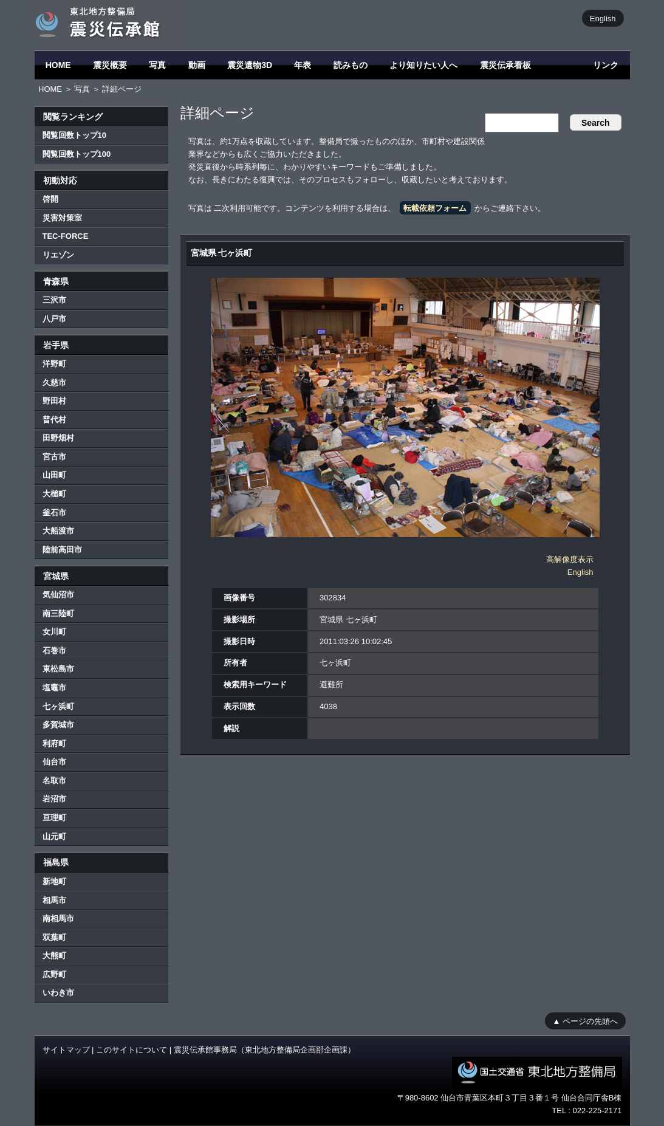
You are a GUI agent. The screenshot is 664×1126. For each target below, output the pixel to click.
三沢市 (54, 299)
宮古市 (54, 456)
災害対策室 (62, 217)
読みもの (351, 65)
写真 (157, 65)
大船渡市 (58, 530)
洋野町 (54, 363)
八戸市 (54, 318)
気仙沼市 (58, 594)
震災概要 (110, 65)
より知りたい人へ (423, 65)
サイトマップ (66, 1049)
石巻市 (54, 650)
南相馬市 (58, 918)
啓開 (50, 199)
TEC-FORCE (66, 236)
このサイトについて (131, 1049)
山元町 (54, 836)
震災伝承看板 (505, 65)
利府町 (54, 743)
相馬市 (54, 900)
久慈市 (54, 382)
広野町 (54, 974)
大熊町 (54, 955)
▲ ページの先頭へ (585, 1020)
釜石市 (54, 512)
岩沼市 (54, 798)
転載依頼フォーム (435, 208)
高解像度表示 (570, 559)
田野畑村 (58, 437)
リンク (605, 65)
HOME (58, 65)
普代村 (54, 419)
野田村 (54, 400)
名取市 (54, 780)
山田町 (54, 474)
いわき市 (58, 992)
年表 (302, 65)
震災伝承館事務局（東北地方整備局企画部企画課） (264, 1049)
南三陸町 (58, 613)
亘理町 (54, 817)
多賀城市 (58, 724)
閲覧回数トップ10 (74, 135)
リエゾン (58, 254)
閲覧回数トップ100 (77, 154)
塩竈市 (54, 687)
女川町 (54, 631)
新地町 (54, 881)
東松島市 (58, 668)
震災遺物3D (249, 65)
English (603, 17)
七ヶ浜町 (58, 706)
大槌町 (54, 493)
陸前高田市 (62, 549)
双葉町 (54, 937)
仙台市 (54, 761)
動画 (196, 65)
